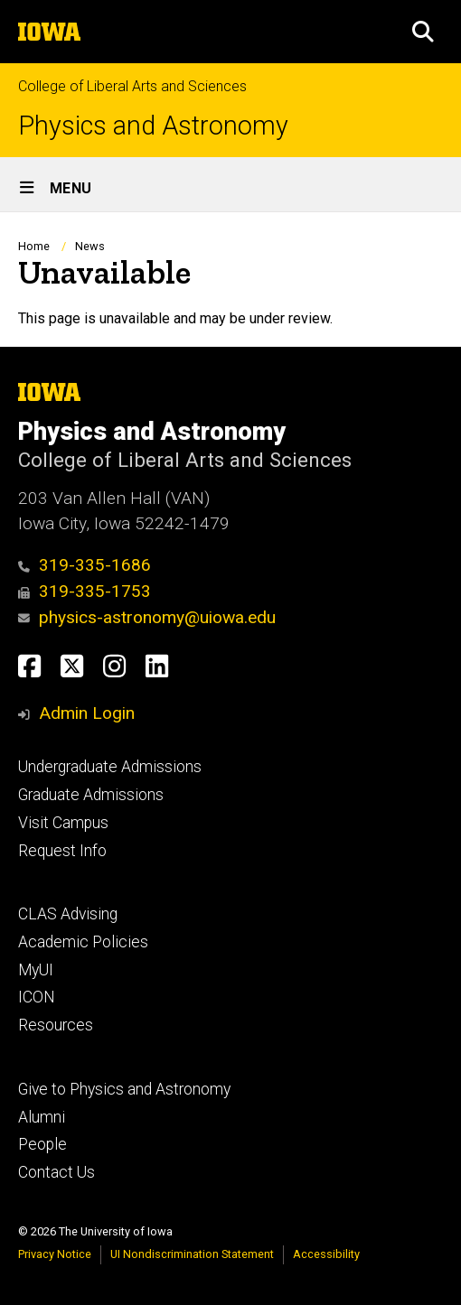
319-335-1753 (84, 591)
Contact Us (56, 1172)
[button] (423, 31)
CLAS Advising (68, 914)
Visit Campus (63, 823)
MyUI (35, 970)
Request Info (62, 851)
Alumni (41, 1117)
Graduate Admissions (91, 795)
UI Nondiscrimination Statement (192, 1254)
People (42, 1144)
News (90, 246)
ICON (36, 997)
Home (34, 246)
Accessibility (326, 1254)
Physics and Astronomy (153, 126)
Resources (55, 1025)
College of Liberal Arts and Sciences (132, 86)
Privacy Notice (54, 1254)
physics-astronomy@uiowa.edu (147, 617)
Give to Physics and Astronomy (124, 1089)
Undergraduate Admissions (110, 767)
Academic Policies (83, 942)
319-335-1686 (84, 565)
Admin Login (87, 713)
